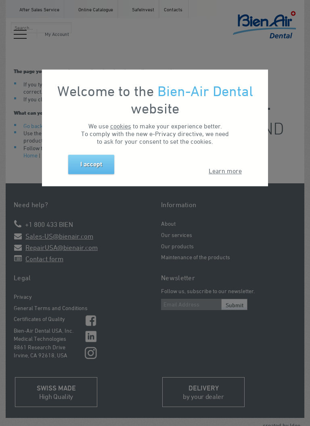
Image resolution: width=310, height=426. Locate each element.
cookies (120, 126)
